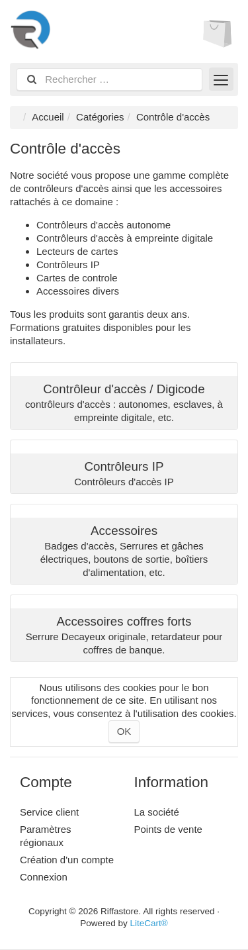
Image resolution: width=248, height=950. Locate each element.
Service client (49, 812)
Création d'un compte (67, 859)
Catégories (100, 116)
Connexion (43, 876)
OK (124, 731)
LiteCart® (148, 923)
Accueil (47, 116)
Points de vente (168, 829)
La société (156, 812)
